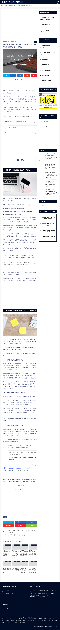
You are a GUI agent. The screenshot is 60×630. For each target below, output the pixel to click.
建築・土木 (35, 617)
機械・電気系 (28, 617)
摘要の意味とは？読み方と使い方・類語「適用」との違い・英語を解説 (47, 166)
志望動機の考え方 (46, 75)
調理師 (7, 620)
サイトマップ (5, 590)
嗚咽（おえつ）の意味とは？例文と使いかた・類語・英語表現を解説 (47, 175)
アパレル (50, 618)
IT (2, 618)
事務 (12, 617)
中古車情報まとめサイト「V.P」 (38, 596)
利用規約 (4, 591)
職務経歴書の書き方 (46, 65)
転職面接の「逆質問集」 (48, 80)
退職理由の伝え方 (46, 24)
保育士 (35, 618)
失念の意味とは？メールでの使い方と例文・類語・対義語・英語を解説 (47, 184)
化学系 (41, 617)
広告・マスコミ (38, 620)
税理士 (12, 620)
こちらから (5, 608)
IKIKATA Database (45, 626)
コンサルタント (9, 618)
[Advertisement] (20, 25)
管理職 (53, 617)
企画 (3, 617)
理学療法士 (10, 622)
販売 (16, 617)
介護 (25, 618)
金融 (16, 618)
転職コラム (24, 622)
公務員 (21, 617)
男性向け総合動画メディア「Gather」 (39, 595)
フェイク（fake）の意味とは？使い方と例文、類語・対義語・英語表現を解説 (47, 157)
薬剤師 (30, 618)
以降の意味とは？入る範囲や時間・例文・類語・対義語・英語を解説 (47, 192)
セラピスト (46, 620)
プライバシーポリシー (7, 593)
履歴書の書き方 (45, 59)
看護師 (40, 618)
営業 (5, 517)
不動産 (20, 618)
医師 (45, 618)
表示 (23, 160)
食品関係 (47, 617)
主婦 (52, 620)
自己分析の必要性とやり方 (48, 70)
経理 (24, 620)
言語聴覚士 (17, 622)
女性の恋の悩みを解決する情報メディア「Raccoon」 (43, 593)
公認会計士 (18, 620)
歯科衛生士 (30, 620)
